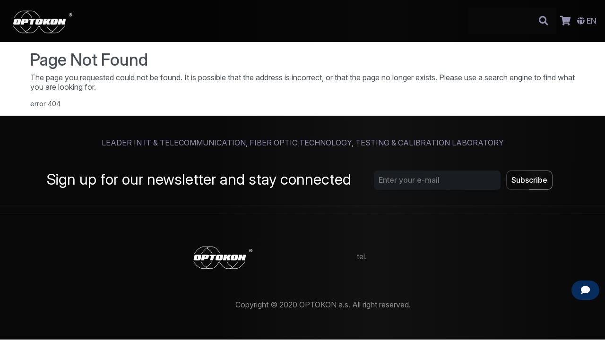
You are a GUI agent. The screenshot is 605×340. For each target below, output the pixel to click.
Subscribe (529, 180)
